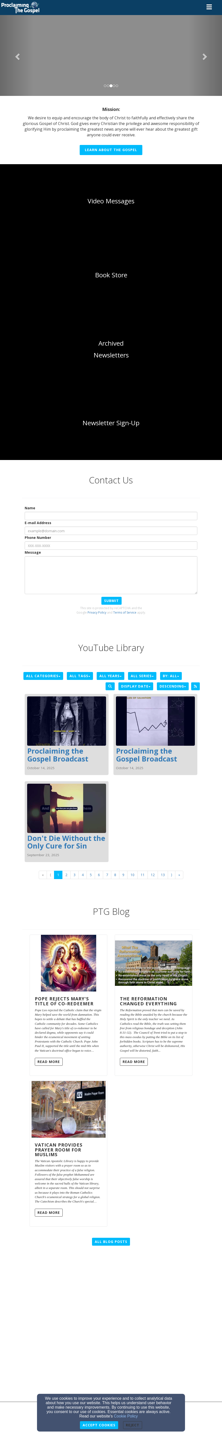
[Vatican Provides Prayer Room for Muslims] (68, 1109)
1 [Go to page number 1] (58, 874)
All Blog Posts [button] (111, 1241)
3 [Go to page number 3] (74, 874)
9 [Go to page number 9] (123, 874)
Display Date (135, 686)
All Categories (43, 675)
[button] (16, 55)
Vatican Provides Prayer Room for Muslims (58, 1150)
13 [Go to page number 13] (163, 874)
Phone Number (38, 537)
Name (30, 508)
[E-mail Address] (111, 531)
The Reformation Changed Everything (148, 1001)
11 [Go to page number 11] (143, 874)
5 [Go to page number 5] (91, 874)
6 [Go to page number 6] (99, 874)
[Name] (111, 516)
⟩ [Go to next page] (171, 874)
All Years (110, 675)
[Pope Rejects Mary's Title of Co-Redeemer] (68, 963)
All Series (142, 675)
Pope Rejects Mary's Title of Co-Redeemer (64, 1001)
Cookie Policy (126, 1416)
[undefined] (111, 201)
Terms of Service (124, 612)
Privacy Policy (97, 612)
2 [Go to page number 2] (66, 874)
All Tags (80, 675)
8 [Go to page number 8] (115, 874)
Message (33, 552)
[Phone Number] (111, 545)
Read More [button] (48, 1061)
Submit (111, 600)
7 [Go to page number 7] (107, 874)
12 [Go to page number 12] (153, 874)
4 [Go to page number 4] (83, 874)
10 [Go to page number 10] (132, 874)
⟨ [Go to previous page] (50, 874)
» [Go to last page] (179, 874)
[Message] (111, 575)
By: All (171, 675)
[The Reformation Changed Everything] (153, 963)
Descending (173, 686)
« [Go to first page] (43, 874)
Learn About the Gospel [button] (111, 149)
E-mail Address (38, 522)
